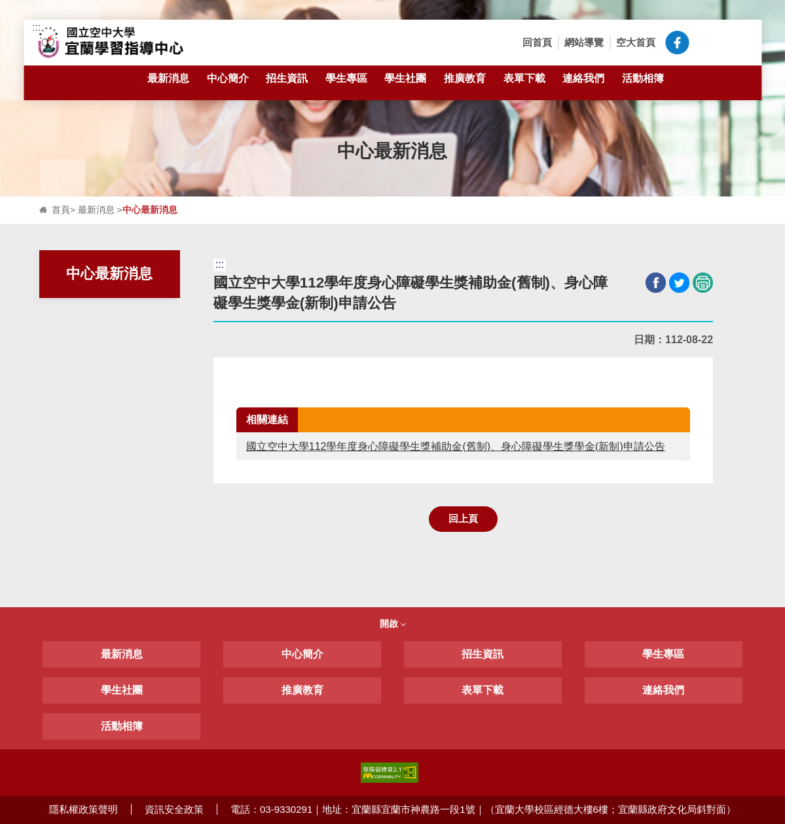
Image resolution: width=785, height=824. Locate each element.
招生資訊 (287, 85)
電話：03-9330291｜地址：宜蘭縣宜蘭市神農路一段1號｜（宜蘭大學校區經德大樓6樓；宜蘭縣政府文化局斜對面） (483, 809)
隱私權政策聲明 (83, 809)
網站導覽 (584, 42)
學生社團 (405, 85)
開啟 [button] (393, 623)
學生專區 (346, 85)
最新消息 (168, 85)
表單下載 (524, 85)
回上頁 (463, 518)
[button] (706, 42)
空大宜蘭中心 (677, 42)
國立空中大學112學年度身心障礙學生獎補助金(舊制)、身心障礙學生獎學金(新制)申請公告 (455, 446)
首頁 (61, 210)
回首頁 (537, 42)
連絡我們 (583, 78)
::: (36, 27)
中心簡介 (228, 85)
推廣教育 (465, 78)
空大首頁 (635, 42)
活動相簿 (643, 78)
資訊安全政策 (174, 809)
